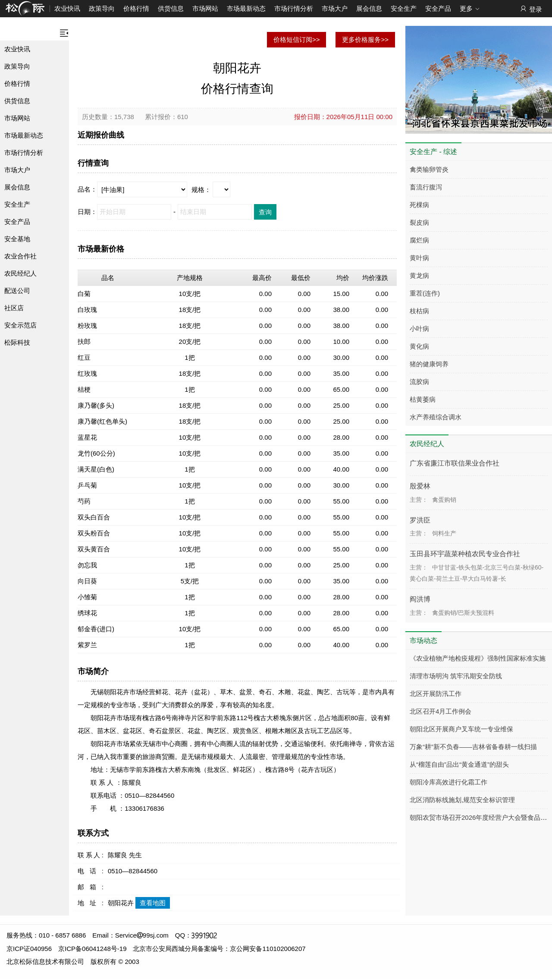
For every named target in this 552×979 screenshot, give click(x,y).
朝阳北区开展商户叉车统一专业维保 (461, 729)
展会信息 (369, 8)
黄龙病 (419, 275)
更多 (470, 9)
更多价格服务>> (365, 39)
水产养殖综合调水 (435, 417)
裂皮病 (419, 222)
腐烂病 (419, 240)
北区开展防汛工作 (435, 693)
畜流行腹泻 (426, 187)
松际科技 (17, 342)
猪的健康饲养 (429, 364)
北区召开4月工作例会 (440, 711)
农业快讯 (67, 8)
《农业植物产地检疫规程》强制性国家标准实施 (478, 658)
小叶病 (419, 328)
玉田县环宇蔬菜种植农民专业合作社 (465, 553)
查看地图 (153, 903)
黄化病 (419, 346)
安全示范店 (20, 325)
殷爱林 (420, 486)
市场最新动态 (246, 8)
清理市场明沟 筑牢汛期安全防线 (456, 676)
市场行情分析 (293, 8)
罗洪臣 (420, 520)
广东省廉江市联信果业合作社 (454, 463)
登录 (530, 9)
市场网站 (205, 8)
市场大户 (335, 8)
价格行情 (136, 8)
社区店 (14, 308)
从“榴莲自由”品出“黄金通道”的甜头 (459, 764)
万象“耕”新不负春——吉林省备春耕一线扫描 (473, 746)
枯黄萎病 (423, 399)
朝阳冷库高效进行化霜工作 (448, 782)
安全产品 (438, 8)
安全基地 (17, 238)
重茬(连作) (425, 293)
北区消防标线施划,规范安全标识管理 (462, 799)
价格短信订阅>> (296, 39)
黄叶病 (419, 257)
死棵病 (419, 204)
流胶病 (419, 381)
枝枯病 (419, 311)
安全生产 (404, 8)
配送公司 (17, 290)
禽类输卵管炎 (429, 169)
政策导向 (102, 8)
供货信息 (171, 8)
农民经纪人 (20, 273)
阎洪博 (420, 599)
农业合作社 (20, 256)
